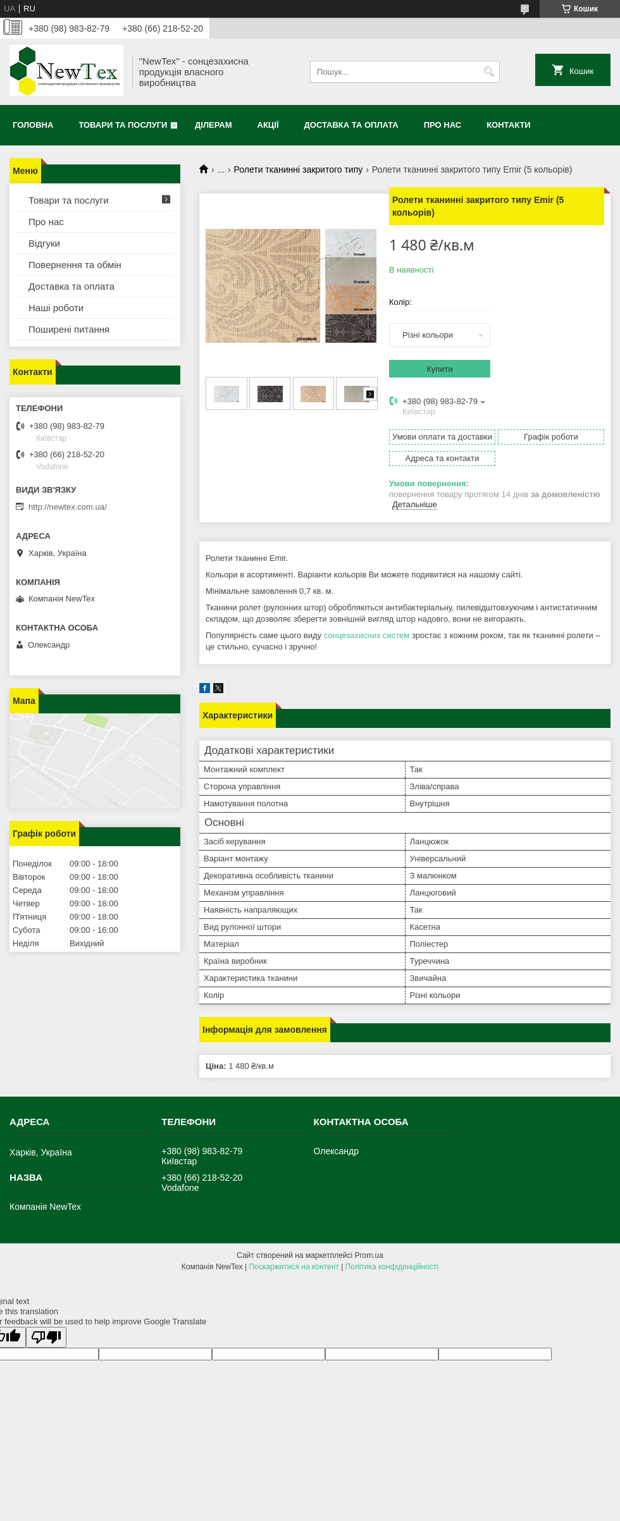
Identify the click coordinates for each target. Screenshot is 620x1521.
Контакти (509, 125)
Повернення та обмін (74, 264)
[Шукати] (489, 72)
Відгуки (44, 243)
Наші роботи (56, 307)
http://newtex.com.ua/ (67, 507)
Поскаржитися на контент (293, 1266)
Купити (439, 369)
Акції (268, 125)
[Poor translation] (46, 1337)
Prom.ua (369, 1255)
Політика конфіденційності (392, 1266)
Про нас (442, 125)
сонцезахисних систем (367, 635)
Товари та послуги (122, 125)
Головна (33, 125)
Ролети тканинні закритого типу (298, 169)
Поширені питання (68, 329)
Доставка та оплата (351, 125)
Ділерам (213, 125)
